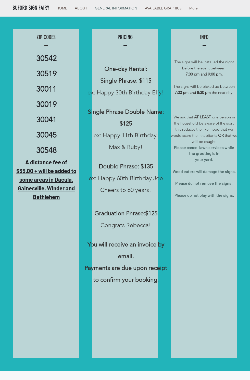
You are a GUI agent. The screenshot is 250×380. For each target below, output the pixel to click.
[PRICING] (125, 37)
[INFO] (204, 37)
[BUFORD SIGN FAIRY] (34, 8)
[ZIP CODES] (46, 37)
